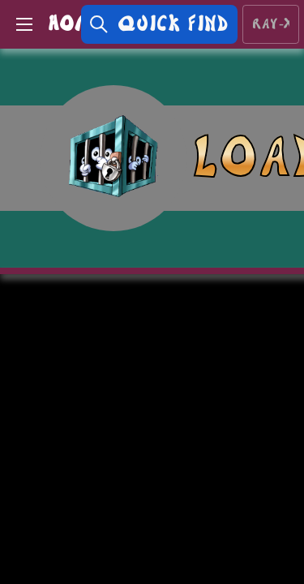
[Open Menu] (24, 24)
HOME (76, 24)
